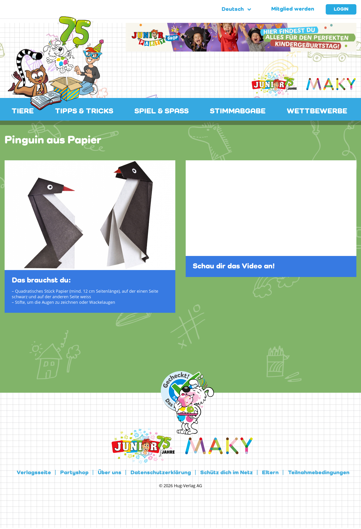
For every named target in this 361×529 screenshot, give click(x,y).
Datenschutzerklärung (161, 473)
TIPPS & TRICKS (84, 111)
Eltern (270, 473)
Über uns (109, 473)
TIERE (23, 111)
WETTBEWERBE (317, 111)
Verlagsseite (34, 473)
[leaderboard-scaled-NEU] (241, 49)
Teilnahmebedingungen (318, 473)
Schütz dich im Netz (226, 473)
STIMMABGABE (238, 111)
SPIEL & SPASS (161, 111)
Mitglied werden (292, 9)
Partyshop (74, 473)
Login (341, 9)
